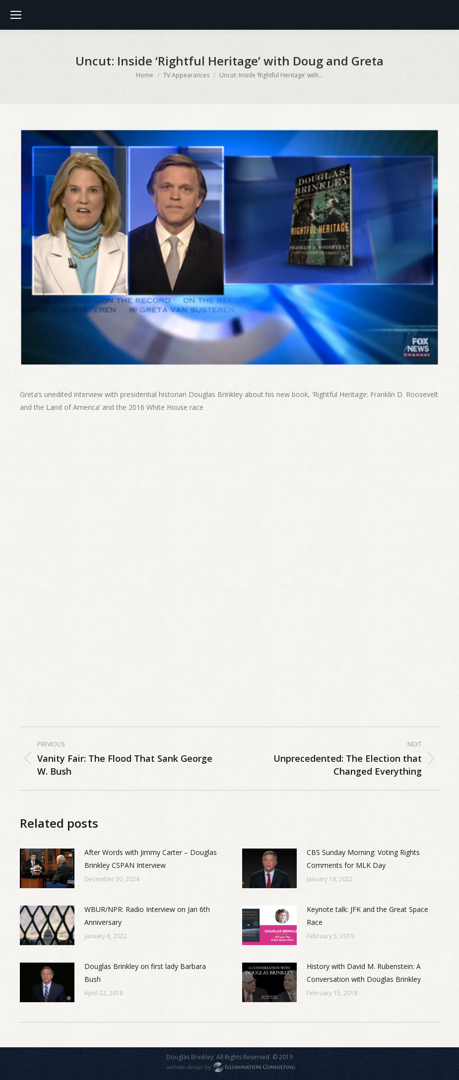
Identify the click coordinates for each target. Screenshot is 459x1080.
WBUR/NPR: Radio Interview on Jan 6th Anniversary (147, 916)
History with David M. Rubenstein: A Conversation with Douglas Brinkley (364, 973)
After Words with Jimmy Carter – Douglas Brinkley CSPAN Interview (150, 859)
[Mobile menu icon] (16, 15)
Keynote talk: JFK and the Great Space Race (367, 916)
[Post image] (47, 868)
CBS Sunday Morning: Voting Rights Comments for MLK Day (363, 859)
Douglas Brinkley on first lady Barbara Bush (145, 973)
